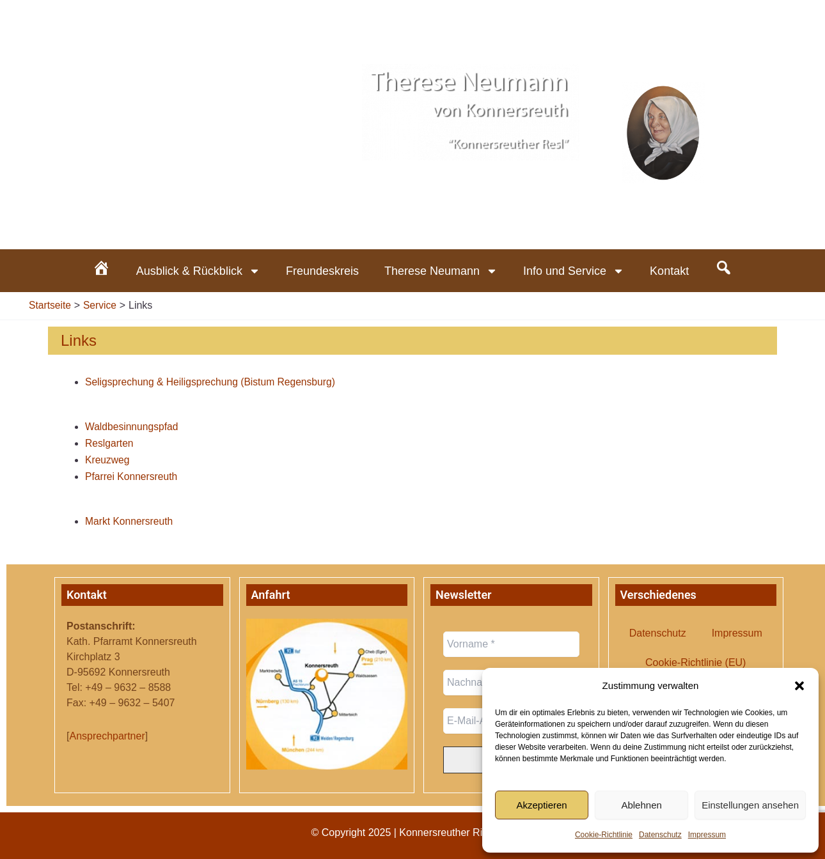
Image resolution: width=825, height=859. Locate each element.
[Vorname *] (511, 644)
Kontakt (669, 271)
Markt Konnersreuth (130, 521)
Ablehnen (641, 805)
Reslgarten (109, 443)
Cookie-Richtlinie (603, 834)
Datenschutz (660, 834)
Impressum (707, 834)
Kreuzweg (107, 459)
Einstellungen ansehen (750, 805)
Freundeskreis (322, 271)
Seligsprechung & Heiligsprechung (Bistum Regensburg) (213, 381)
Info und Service (573, 271)
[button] (799, 685)
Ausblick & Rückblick (198, 271)
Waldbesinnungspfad (132, 426)
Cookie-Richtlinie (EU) (695, 662)
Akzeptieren (541, 805)
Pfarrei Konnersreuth (132, 476)
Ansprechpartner (107, 736)
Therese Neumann (441, 271)
